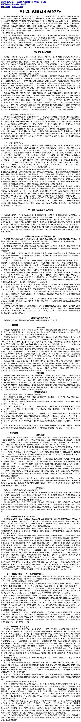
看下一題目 (5, 7)
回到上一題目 (17, 7)
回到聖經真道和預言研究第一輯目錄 (31, 2)
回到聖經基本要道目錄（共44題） (14, 4)
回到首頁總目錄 (7, 2)
